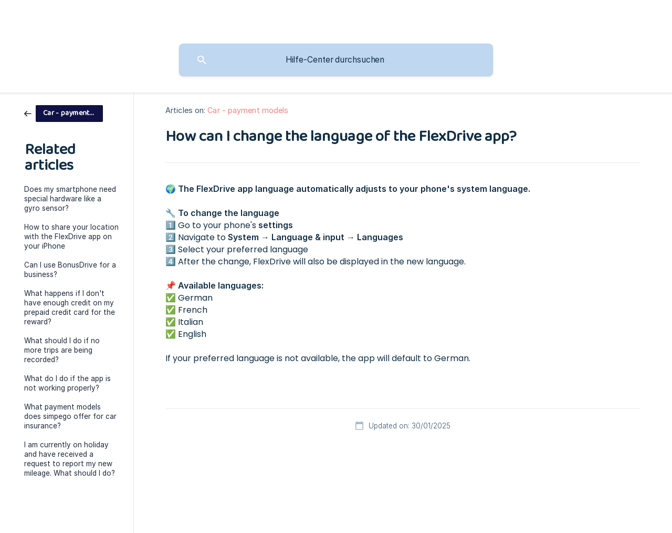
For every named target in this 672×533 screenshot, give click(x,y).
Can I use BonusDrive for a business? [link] (70, 270)
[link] (63, 112)
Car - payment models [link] (247, 110)
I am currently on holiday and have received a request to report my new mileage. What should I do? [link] (69, 458)
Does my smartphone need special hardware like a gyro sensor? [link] (70, 198)
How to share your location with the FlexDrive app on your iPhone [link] (71, 236)
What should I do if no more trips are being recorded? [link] (62, 350)
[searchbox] (336, 60)
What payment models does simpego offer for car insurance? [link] (70, 416)
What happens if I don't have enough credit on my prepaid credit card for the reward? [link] (69, 307)
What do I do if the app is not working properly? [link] (67, 383)
